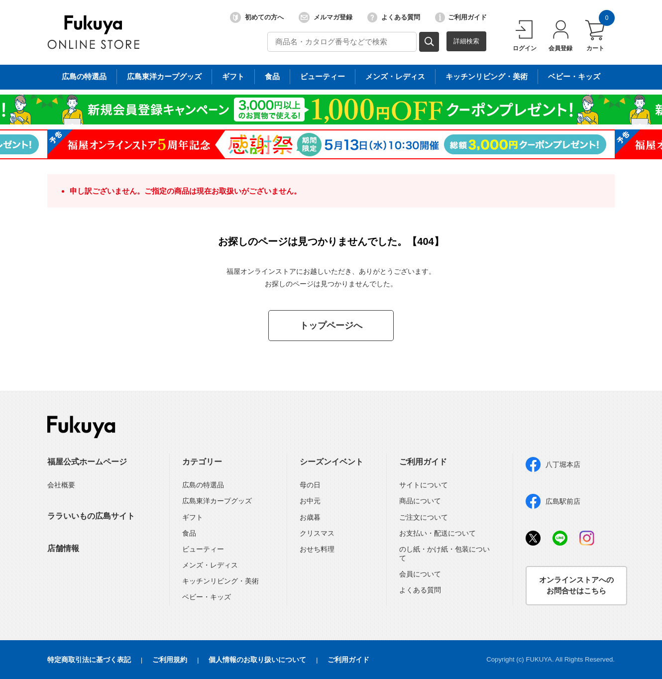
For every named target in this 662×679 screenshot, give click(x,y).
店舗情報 (63, 548)
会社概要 (61, 485)
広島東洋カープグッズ (217, 501)
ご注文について (423, 517)
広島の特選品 (203, 485)
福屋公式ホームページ (87, 461)
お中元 (310, 501)
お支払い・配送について (437, 533)
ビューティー (203, 549)
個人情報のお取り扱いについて (257, 660)
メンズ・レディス (210, 565)
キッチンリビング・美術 (220, 581)
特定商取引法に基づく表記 (89, 660)
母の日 (310, 485)
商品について (420, 501)
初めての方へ (257, 17)
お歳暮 (310, 517)
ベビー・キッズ (206, 597)
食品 (189, 533)
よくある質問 (393, 17)
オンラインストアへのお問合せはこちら (576, 585)
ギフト (192, 517)
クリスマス (317, 533)
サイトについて (423, 485)
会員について (420, 574)
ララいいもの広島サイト (91, 516)
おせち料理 (317, 549)
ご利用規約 (169, 660)
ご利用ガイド (461, 17)
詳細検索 (466, 41)
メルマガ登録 (325, 17)
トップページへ (331, 326)
